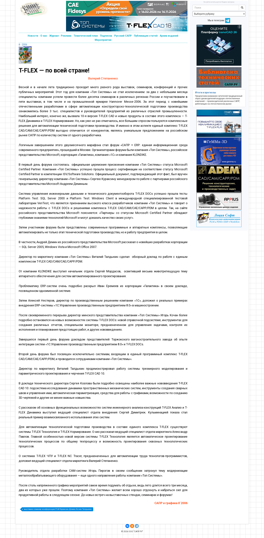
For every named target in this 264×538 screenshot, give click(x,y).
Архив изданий (169, 35)
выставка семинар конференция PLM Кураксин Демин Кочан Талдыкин (58, 509)
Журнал (54, 35)
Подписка (106, 35)
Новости (33, 35)
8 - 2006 (23, 44)
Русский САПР (123, 35)
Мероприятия (103, 39)
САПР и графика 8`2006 (170, 503)
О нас (43, 35)
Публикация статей (146, 35)
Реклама (66, 35)
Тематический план (86, 35)
